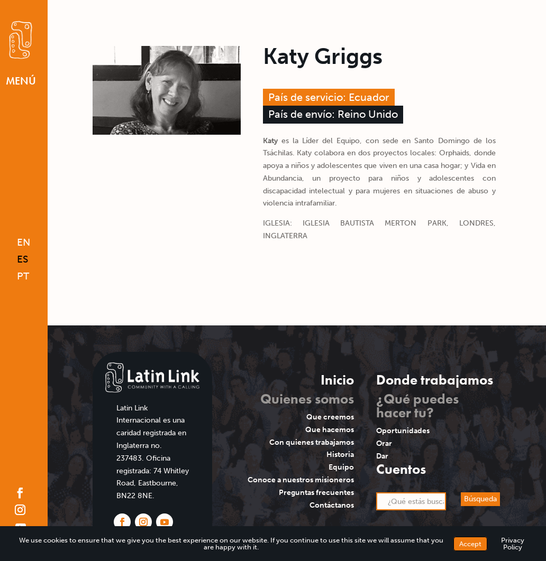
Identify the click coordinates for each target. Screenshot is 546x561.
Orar (384, 443)
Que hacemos (329, 429)
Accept (470, 544)
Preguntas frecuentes (316, 492)
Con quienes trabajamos (311, 442)
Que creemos (330, 417)
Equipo (341, 467)
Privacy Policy (512, 543)
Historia (340, 454)
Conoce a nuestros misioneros (301, 479)
